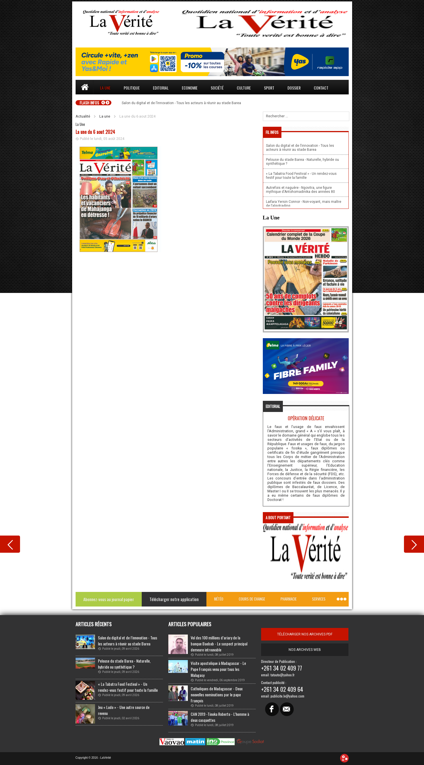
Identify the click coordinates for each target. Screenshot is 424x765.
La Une (80, 124)
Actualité (83, 116)
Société (217, 88)
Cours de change (252, 599)
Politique (132, 88)
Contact (321, 88)
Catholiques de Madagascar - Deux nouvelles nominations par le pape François (216, 694)
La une (105, 88)
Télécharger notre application (174, 599)
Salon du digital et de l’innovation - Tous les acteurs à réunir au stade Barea (127, 641)
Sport (269, 88)
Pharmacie (289, 599)
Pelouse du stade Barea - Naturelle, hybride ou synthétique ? (124, 664)
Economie (190, 88)
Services (319, 599)
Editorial (161, 88)
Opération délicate (306, 418)
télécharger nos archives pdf (304, 634)
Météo (218, 599)
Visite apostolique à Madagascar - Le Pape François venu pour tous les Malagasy (218, 669)
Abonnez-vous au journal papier (108, 599)
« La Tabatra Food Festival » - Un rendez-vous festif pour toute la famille (128, 687)
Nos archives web (305, 650)
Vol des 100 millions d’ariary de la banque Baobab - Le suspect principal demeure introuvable (219, 644)
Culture (244, 88)
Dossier (294, 88)
